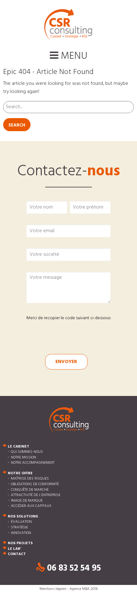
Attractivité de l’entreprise (35, 495)
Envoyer (66, 362)
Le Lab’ (14, 549)
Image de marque (27, 500)
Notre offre (20, 473)
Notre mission (23, 457)
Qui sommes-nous (27, 452)
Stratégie (19, 527)
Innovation (21, 533)
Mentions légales (53, 589)
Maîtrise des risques (30, 479)
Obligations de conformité (35, 484)
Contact (17, 554)
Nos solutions (23, 516)
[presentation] (62, 333)
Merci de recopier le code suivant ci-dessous (68, 318)
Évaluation (21, 522)
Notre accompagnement (32, 463)
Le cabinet (18, 446)
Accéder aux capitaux (31, 506)
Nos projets (20, 543)
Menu (68, 56)
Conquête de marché (30, 490)
